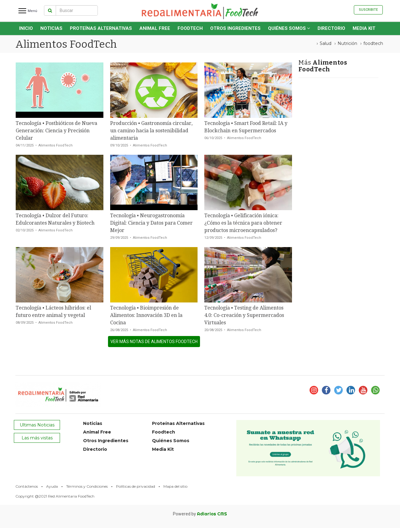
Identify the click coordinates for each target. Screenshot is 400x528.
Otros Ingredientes (235, 28)
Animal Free (154, 28)
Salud (325, 43)
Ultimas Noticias (37, 425)
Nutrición (347, 43)
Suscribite (368, 10)
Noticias (51, 28)
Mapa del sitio (175, 486)
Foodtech (190, 28)
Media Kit (364, 28)
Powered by (200, 513)
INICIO (26, 28)
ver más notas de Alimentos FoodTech (154, 341)
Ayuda (52, 486)
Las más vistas (37, 438)
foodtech (373, 43)
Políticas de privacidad (135, 486)
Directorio (331, 28)
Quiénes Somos (289, 28)
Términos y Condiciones (87, 486)
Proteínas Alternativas (101, 28)
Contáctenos (26, 486)
